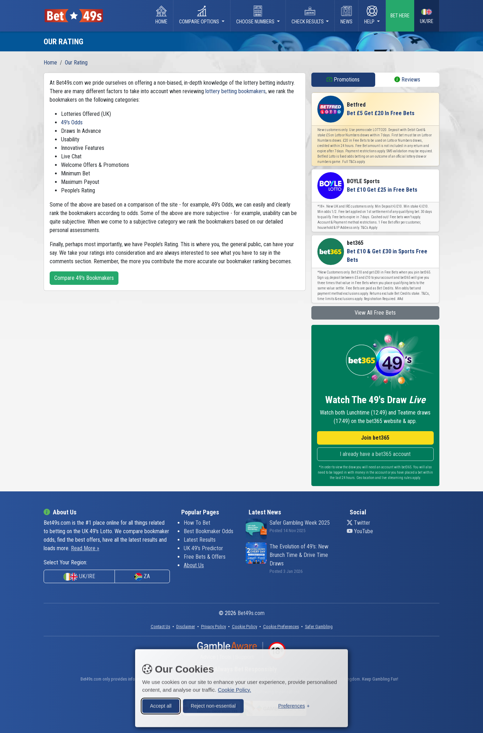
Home (161, 15)
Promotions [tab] (343, 79)
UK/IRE (426, 16)
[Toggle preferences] (294, 704)
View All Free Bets (375, 312)
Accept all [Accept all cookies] (161, 704)
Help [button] (370, 15)
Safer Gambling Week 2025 (300, 522)
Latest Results (200, 539)
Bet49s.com (251, 613)
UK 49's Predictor (203, 548)
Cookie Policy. (234, 689)
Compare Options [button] (199, 15)
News (346, 15)
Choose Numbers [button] (256, 15)
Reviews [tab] (407, 79)
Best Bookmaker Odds (208, 531)
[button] (281, 626)
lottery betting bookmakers (235, 91)
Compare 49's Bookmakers (84, 278)
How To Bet (197, 522)
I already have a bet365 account (375, 454)
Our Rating (76, 62)
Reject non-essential (213, 704)
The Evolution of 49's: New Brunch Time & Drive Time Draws (299, 555)
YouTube (360, 531)
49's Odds (72, 122)
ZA (142, 577)
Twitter (358, 522)
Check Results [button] (308, 15)
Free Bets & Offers (205, 556)
